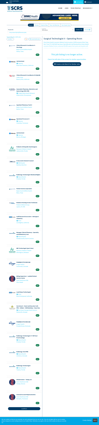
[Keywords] (24, 29)
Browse (37, 25)
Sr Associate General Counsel (25, 161)
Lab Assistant (20, 61)
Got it (95, 420)
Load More (24, 408)
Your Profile (76, 8)
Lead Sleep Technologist (23, 292)
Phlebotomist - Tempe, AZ (24, 379)
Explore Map (44, 25)
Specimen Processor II (22, 119)
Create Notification (35, 39)
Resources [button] (87, 8)
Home (60, 8)
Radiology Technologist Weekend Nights (28, 174)
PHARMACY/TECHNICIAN (23, 262)
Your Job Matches (54, 25)
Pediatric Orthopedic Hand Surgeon (26, 147)
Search (31, 25)
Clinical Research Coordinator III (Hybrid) (28, 75)
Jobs (66, 8)
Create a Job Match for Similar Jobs (67, 64)
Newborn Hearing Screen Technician (26, 202)
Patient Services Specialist (24, 188)
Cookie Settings (87, 420)
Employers (88, 2)
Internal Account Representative (25, 394)
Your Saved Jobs (66, 25)
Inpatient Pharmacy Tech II (24, 105)
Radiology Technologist (23, 365)
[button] (87, 29)
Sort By (10, 39)
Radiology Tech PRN (22, 351)
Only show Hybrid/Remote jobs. (18, 32)
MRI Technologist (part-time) (24, 248)
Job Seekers (78, 2)
